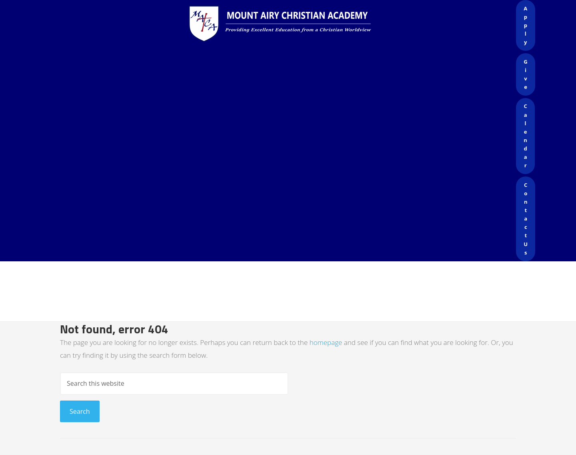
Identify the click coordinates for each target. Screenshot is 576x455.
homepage (326, 342)
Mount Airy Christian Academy (290, 24)
